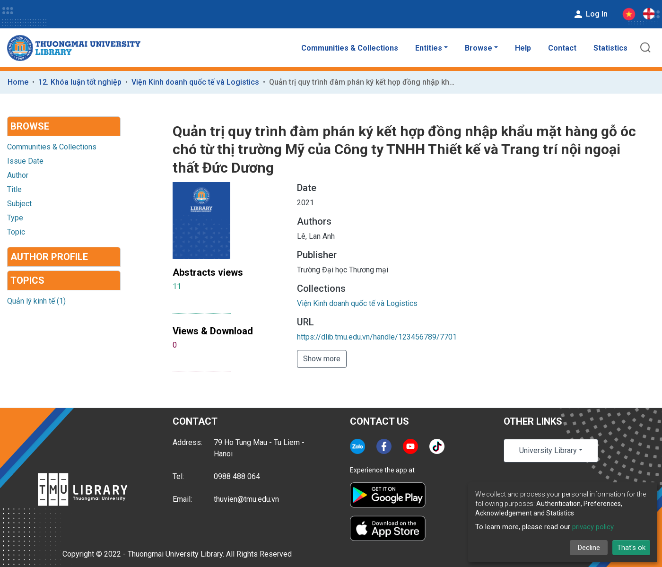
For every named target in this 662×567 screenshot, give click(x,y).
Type (15, 217)
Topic (16, 231)
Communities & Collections (349, 48)
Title (14, 189)
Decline (589, 547)
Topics (27, 280)
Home (18, 82)
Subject (19, 203)
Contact (562, 48)
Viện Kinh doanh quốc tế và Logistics (195, 82)
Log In (590, 14)
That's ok (631, 547)
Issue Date (25, 161)
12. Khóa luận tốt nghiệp (80, 82)
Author (17, 175)
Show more (321, 358)
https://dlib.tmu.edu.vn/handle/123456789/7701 (377, 336)
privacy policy (592, 527)
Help (523, 48)
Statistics (610, 48)
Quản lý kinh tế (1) (36, 301)
